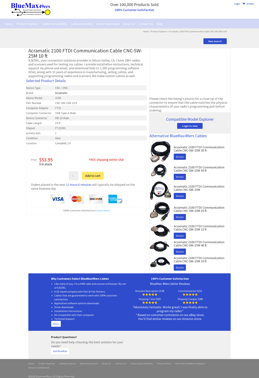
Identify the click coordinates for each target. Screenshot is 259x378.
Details (180, 156)
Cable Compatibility (55, 24)
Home (9, 24)
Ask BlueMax (60, 351)
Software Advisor (82, 24)
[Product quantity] (74, 175)
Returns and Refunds (39, 367)
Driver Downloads (108, 24)
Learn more (103, 210)
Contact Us (146, 24)
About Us (129, 24)
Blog (159, 24)
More (56, 323)
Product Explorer (27, 24)
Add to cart (92, 176)
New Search (215, 41)
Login (237, 4)
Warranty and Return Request (190, 363)
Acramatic (61, 93)
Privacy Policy (164, 363)
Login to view (190, 126)
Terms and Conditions (142, 363)
